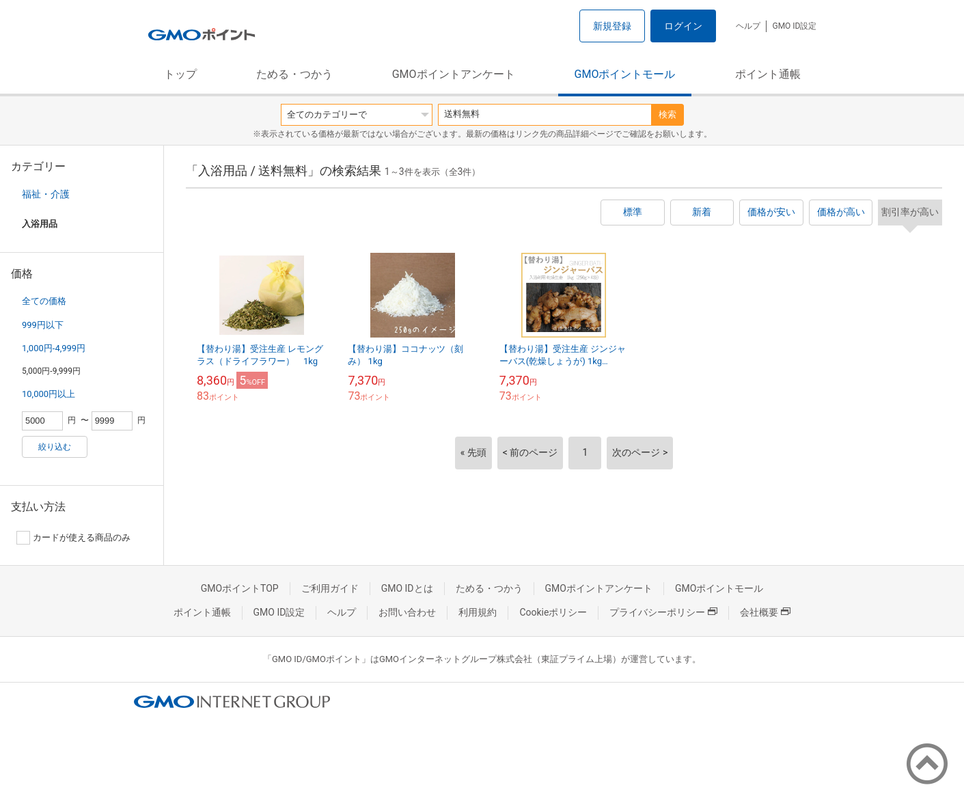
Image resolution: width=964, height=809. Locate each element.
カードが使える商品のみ (73, 538)
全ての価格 (44, 301)
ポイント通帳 (768, 74)
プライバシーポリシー (663, 612)
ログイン (683, 25)
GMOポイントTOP (240, 588)
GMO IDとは (407, 588)
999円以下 (43, 325)
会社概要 (765, 612)
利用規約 (477, 612)
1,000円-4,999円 (53, 348)
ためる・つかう (294, 74)
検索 (667, 114)
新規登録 (612, 25)
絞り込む (54, 447)
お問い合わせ (407, 612)
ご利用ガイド (330, 588)
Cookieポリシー (553, 612)
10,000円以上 (48, 394)
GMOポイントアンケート (453, 74)
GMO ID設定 (794, 26)
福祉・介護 (46, 194)
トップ (180, 74)
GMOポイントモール (625, 74)
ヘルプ (748, 26)
